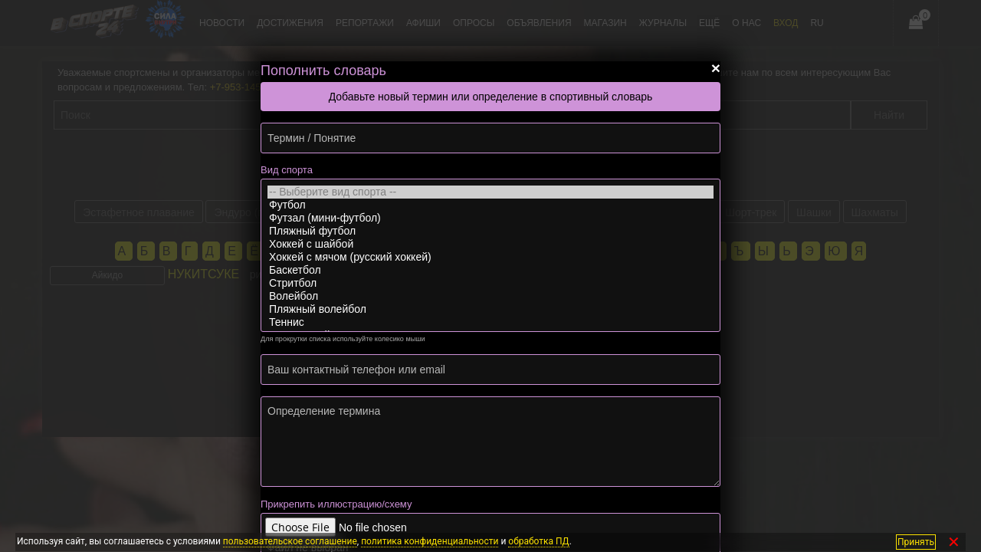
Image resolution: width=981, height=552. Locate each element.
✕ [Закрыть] (953, 542)
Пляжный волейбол (490, 309)
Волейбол (490, 296)
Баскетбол (490, 270)
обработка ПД (538, 541)
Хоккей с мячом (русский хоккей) (490, 257)
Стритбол (490, 283)
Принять (915, 541)
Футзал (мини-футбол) (490, 218)
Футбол (490, 205)
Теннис (490, 322)
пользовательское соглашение (290, 541)
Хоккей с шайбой (490, 244)
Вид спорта (287, 170)
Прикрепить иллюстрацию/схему (336, 504)
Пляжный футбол (490, 231)
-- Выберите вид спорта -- (490, 192)
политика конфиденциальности (429, 541)
